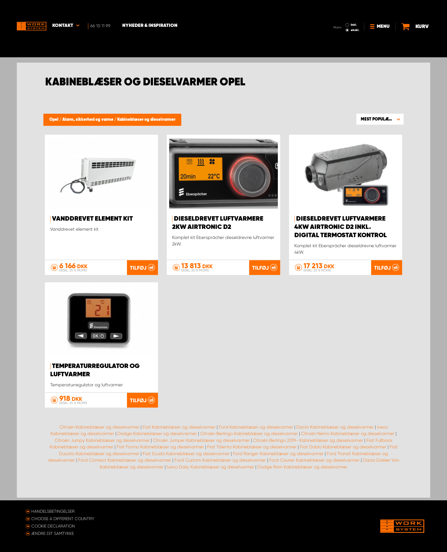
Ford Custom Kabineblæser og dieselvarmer (220, 475)
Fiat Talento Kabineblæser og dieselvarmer (252, 461)
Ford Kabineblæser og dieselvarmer (256, 441)
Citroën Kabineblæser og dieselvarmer (99, 441)
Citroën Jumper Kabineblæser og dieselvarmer (201, 454)
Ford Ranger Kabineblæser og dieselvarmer (278, 468)
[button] (380, 119)
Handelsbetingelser (53, 511)
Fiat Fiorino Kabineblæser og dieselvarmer (160, 461)
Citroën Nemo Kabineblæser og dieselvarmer (347, 448)
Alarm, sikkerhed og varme (88, 120)
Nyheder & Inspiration (149, 9)
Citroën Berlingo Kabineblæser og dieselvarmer (249, 448)
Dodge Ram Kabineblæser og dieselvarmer (302, 481)
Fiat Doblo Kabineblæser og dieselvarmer (343, 461)
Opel (54, 120)
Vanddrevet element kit (92, 219)
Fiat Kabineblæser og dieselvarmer (179, 441)
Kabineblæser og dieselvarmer (146, 120)
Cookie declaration (53, 526)
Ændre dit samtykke (52, 533)
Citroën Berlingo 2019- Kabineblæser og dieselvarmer (308, 454)
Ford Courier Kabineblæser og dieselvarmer (314, 475)
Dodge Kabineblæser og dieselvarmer (157, 448)
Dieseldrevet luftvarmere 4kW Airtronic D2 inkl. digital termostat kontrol (340, 227)
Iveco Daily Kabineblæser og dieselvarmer (210, 481)
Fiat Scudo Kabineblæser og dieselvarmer (186, 468)
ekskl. (355, 13)
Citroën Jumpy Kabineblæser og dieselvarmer (102, 454)
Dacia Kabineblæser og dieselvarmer (335, 441)
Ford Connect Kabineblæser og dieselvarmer (124, 475)
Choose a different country (62, 518)
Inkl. (354, 8)
